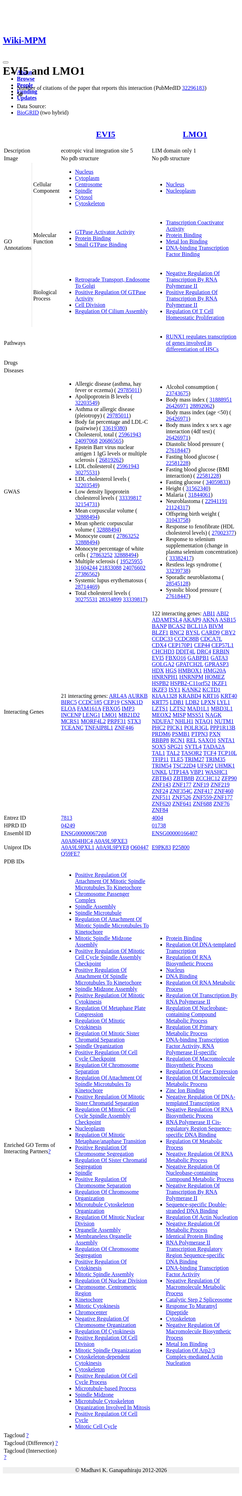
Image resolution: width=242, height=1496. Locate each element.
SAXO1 (207, 740)
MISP (179, 715)
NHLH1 (184, 721)
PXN (215, 734)
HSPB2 (160, 683)
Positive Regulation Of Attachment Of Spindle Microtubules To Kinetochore (108, 976)
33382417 (180, 558)
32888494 (86, 517)
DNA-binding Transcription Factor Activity (197, 1271)
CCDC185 (90, 702)
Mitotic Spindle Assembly (104, 1274)
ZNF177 (181, 785)
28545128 (177, 583)
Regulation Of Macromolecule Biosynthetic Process (200, 1062)
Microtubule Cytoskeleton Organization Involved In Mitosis (112, 1404)
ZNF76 (221, 804)
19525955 (131, 561)
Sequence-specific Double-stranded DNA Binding (196, 1208)
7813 (66, 818)
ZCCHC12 (208, 778)
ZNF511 (161, 797)
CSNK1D (132, 702)
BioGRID (28, 113)
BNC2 (177, 632)
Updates (27, 98)
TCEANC (72, 728)
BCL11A (197, 626)
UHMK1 (225, 766)
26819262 (110, 460)
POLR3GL (196, 728)
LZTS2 (177, 709)
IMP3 (128, 709)
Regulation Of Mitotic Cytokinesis (100, 1024)
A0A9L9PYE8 (112, 847)
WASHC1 (216, 772)
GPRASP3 (217, 664)
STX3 (134, 721)
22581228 (177, 463)
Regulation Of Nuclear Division (111, 1281)
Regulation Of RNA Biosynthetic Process (189, 960)
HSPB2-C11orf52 (190, 683)
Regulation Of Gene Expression (202, 1071)
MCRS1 (70, 721)
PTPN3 (199, 734)
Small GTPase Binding (101, 245)
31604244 (86, 568)
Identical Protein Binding (194, 1236)
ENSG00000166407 (175, 833)
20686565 (110, 441)
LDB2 (192, 702)
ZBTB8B (183, 778)
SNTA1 (226, 740)
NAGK (213, 715)
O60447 (139, 847)
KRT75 (160, 702)
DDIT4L (185, 651)
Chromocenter (91, 1312)
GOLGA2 (163, 664)
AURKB (138, 696)
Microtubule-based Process (105, 1388)
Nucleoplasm (181, 191)
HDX (158, 670)
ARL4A (118, 696)
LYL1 (223, 702)
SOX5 (159, 747)
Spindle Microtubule (98, 913)
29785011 (129, 390)
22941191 (216, 501)
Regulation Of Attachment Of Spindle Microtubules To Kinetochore (108, 1084)
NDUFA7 (163, 721)
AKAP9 (192, 620)
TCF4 (209, 753)
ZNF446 (124, 728)
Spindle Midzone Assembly (106, 989)
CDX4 (159, 645)
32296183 (193, 88)
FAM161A (89, 709)
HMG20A (214, 670)
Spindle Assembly (95, 907)
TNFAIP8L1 (99, 728)
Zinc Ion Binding (185, 1090)
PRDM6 (161, 734)
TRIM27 (194, 759)
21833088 (110, 568)
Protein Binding (93, 238)
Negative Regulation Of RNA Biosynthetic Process (199, 1112)
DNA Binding (181, 976)
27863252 (128, 536)
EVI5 (106, 134)
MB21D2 (128, 715)
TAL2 (173, 753)
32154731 (86, 504)
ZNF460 (223, 791)
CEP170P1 (180, 645)
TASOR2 (191, 753)
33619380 (114, 428)
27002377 (223, 533)
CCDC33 (162, 639)
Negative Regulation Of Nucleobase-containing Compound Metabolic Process (200, 1172)
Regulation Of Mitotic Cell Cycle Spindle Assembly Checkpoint (105, 1115)
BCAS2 (177, 626)
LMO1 (195, 134)
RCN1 (177, 740)
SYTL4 (193, 747)
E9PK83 (161, 847)
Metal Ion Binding (186, 241)
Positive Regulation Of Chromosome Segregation (104, 1150)
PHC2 (159, 728)
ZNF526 (181, 797)
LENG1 (91, 715)
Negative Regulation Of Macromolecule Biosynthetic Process (198, 1331)
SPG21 (175, 747)
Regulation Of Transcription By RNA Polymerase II (201, 998)
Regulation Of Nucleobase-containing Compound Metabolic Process (197, 1014)
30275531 (86, 473)
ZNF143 (161, 785)
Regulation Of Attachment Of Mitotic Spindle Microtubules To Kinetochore (112, 925)
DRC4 (204, 651)
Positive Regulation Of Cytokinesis (101, 1265)
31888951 (220, 400)
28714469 (86, 587)
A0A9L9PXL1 (77, 847)
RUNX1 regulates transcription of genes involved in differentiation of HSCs (201, 343)
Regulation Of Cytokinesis (105, 1331)
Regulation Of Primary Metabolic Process (192, 1030)
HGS (171, 670)
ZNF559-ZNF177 (213, 797)
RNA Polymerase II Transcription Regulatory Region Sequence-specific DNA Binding (195, 1252)
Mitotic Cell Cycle (96, 1426)
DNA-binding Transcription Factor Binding (197, 251)
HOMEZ (215, 677)
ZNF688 (202, 804)
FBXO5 (111, 709)
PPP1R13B (222, 728)
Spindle (83, 191)
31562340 (197, 488)
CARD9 (210, 632)
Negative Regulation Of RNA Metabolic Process (199, 1157)
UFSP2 (205, 766)
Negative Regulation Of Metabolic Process (193, 1227)
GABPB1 (198, 658)
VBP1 (197, 772)
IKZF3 (159, 690)
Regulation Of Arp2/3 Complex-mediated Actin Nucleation (194, 1356)
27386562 (86, 574)
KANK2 (191, 690)
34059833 (217, 482)
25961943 (129, 434)
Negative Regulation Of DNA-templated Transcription (200, 1100)
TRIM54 (162, 766)
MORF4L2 (93, 721)
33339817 (130, 498)
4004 (157, 818)
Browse (26, 79)
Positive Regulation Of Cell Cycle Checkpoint (106, 1055)
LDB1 (177, 702)
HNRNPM (191, 677)
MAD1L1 (198, 709)
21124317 (177, 507)
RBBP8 (160, 740)
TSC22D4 (184, 766)
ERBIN (220, 651)
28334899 (110, 599)
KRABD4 (190, 696)
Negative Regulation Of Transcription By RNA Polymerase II (193, 279)
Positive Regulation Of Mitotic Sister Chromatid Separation (110, 1100)
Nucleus (84, 172)
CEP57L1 (222, 645)
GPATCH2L (189, 664)
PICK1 (174, 728)
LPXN (208, 702)
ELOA (68, 709)
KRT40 (229, 696)
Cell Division (90, 305)
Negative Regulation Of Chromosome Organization (105, 1322)
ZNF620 (161, 804)
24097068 (86, 441)
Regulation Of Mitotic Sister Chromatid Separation (107, 1036)
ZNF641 (181, 804)
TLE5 (176, 759)
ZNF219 (220, 785)
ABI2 (222, 613)
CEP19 (111, 702)
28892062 (201, 406)
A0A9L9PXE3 (111, 841)
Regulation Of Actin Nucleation (202, 1217)
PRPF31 (116, 721)
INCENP (71, 715)
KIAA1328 (164, 696)
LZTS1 (160, 709)
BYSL (193, 632)
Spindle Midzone (94, 1395)
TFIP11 (160, 759)
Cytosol (84, 197)
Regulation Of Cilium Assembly (111, 311)
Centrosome (88, 184)
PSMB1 (181, 734)
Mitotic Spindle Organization (108, 1350)
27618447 (177, 450)
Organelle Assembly (98, 1230)
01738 (159, 825)
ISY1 (174, 690)
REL (191, 740)
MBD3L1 (221, 709)
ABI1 (209, 613)
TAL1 (158, 753)
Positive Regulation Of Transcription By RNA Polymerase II (192, 298)
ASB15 (227, 620)
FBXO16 (176, 658)
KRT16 (211, 696)
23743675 (177, 393)
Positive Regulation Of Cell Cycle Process (106, 1379)
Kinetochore (89, 1300)
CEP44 (202, 645)
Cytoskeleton (90, 203)
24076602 (134, 568)
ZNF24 (160, 791)
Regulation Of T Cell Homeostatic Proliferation (195, 314)
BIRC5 (69, 702)
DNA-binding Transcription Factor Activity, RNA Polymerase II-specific (197, 1046)
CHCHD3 (163, 651)
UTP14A (179, 772)
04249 (68, 825)
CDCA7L (211, 639)
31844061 (199, 495)
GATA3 (219, 658)
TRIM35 (215, 759)
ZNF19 (201, 785)
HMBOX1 (190, 670)
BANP (159, 626)
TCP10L (227, 753)
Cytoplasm (87, 178)
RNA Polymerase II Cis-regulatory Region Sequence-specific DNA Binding (199, 1128)
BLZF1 (160, 632)
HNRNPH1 (165, 677)
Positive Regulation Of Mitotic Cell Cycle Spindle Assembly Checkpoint (110, 957)
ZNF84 (160, 810)
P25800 (181, 847)
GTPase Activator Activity (105, 232)
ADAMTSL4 (167, 620)
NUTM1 (224, 721)
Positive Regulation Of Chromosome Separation (103, 1182)
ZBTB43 (162, 778)
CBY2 (228, 632)
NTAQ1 (204, 721)
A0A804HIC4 (77, 841)
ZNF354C (180, 791)
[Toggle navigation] (5, 62)
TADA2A (214, 747)
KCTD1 (211, 690)
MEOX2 (161, 715)
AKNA (210, 620)
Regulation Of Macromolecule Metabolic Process (200, 1081)
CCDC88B (186, 639)
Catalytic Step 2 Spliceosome (199, 1300)
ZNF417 (203, 791)
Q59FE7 (70, 854)
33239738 (177, 571)
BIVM (216, 626)
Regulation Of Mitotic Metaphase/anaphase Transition (110, 1138)
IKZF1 (219, 683)
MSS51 (195, 715)
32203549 (86, 403)
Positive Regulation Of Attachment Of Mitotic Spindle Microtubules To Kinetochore (110, 881)
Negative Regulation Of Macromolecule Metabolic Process (195, 1287)
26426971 (177, 406)
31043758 (177, 520)
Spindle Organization (99, 1046)
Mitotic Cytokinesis (97, 1306)
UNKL (159, 772)
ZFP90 (229, 778)
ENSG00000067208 (84, 833)
